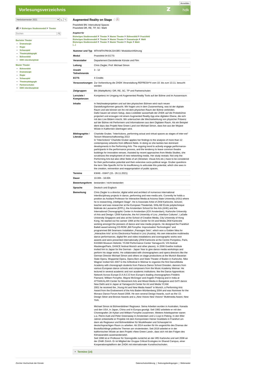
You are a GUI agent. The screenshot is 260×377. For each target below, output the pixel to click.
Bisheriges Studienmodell (34, 28)
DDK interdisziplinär (29, 60)
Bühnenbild (25, 57)
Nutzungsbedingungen (168, 363)
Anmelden (184, 3)
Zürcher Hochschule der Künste (30, 363)
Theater (52, 28)
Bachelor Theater (24, 40)
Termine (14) (84, 351)
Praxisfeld (145, 36)
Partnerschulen (27, 85)
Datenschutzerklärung (145, 363)
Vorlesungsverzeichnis (42, 9)
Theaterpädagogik (28, 53)
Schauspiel (25, 50)
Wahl (143, 39)
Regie (22, 47)
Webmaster (185, 363)
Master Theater (23, 65)
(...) (74, 45)
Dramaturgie (25, 44)
